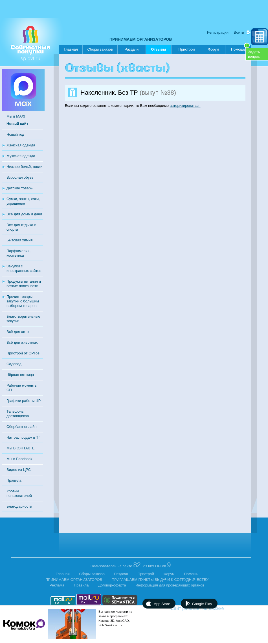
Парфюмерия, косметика (18, 253)
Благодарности (19, 506)
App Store (162, 604)
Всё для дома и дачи (24, 214)
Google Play (202, 604)
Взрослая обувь (20, 177)
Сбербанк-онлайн (21, 427)
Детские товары (19, 188)
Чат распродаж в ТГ (23, 437)
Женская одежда (20, 145)
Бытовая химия (19, 240)
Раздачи (132, 49)
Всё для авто (17, 332)
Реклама (57, 585)
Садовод (13, 364)
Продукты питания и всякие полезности (23, 283)
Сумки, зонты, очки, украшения (23, 201)
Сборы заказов (100, 49)
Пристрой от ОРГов (22, 353)
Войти (239, 32)
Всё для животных (22, 342)
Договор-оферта (112, 585)
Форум (213, 49)
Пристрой (186, 49)
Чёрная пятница (20, 375)
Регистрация (218, 32)
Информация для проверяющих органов (169, 585)
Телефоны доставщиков (17, 413)
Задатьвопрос (254, 54)
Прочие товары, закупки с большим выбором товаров (22, 301)
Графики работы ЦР (23, 401)
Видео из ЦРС (18, 469)
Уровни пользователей (19, 493)
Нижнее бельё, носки (24, 166)
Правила (13, 480)
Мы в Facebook (19, 459)
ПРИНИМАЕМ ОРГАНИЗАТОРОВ (140, 39)
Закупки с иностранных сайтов (23, 268)
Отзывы (158, 50)
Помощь (240, 48)
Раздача (121, 574)
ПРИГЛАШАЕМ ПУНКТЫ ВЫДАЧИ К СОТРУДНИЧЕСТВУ (160, 579)
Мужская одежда (20, 156)
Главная (71, 49)
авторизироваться (185, 105)
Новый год (15, 134)
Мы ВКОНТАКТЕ (20, 448)
